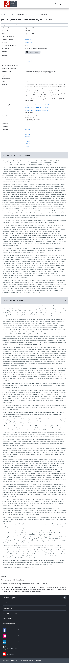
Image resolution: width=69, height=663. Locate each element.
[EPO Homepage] (10, 4)
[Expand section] (64, 597)
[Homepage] (2, 15)
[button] (34, 155)
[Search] (55, 4)
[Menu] (61, 4)
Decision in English (32, 52)
